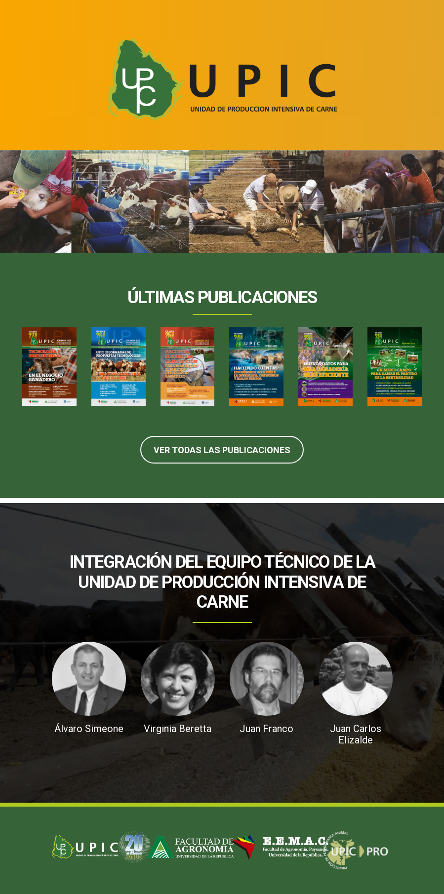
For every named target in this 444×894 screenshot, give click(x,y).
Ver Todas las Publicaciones (222, 450)
